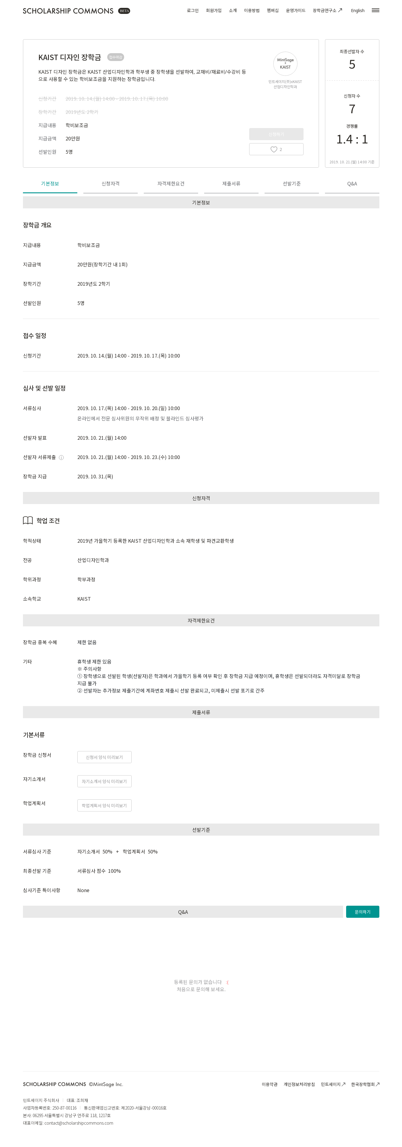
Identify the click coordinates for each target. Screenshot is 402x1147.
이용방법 (252, 10)
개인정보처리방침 (299, 1084)
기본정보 (50, 183)
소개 (233, 10)
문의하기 (363, 912)
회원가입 (214, 10)
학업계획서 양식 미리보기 (104, 805)
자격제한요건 (171, 183)
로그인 (193, 10)
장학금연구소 (328, 10)
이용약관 (270, 1084)
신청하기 (276, 134)
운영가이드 (296, 10)
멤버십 (273, 10)
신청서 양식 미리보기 (104, 757)
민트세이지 (333, 1084)
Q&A (352, 183)
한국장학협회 (365, 1084)
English (358, 10)
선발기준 (292, 183)
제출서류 (231, 183)
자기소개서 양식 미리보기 (104, 781)
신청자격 (110, 183)
